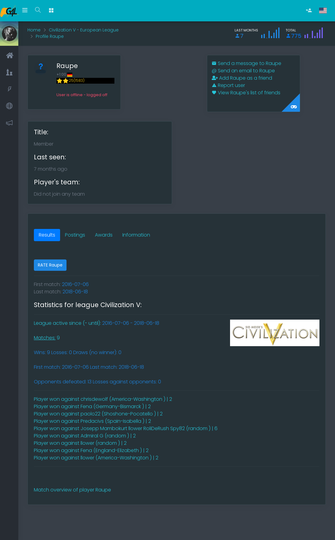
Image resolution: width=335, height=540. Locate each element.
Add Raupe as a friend (242, 78)
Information (136, 234)
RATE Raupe (50, 265)
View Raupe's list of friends (246, 92)
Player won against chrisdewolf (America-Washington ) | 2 (103, 399)
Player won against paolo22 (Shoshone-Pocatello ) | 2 (98, 413)
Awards (104, 234)
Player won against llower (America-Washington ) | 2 (96, 457)
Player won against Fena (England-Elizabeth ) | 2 (91, 450)
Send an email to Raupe (243, 70)
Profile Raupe (50, 36)
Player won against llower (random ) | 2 (80, 443)
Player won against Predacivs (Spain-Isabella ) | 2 (92, 421)
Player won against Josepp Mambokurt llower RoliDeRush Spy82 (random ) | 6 (126, 428)
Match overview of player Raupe (72, 489)
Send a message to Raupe (246, 63)
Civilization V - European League (84, 30)
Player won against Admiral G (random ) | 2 (85, 435)
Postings (75, 234)
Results (47, 234)
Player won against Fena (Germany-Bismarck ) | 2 (92, 406)
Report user (228, 85)
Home (34, 30)
